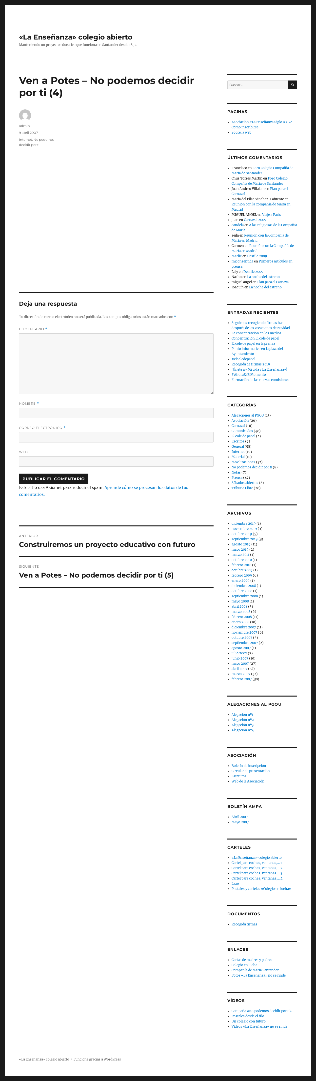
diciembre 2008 (244, 586)
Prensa (237, 478)
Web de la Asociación (248, 781)
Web (23, 452)
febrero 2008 (242, 617)
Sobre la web (241, 132)
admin (24, 126)
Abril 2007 (240, 817)
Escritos (238, 441)
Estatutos (239, 776)
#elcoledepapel (243, 359)
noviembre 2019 (244, 529)
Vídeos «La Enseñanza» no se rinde (259, 1026)
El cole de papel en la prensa (253, 343)
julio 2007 (239, 653)
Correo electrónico (42, 428)
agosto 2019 (241, 544)
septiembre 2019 (245, 539)
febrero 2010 (241, 565)
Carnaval (238, 426)
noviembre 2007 (244, 632)
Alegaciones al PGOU (248, 415)
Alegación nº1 (242, 715)
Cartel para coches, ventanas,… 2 (257, 868)
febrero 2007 (242, 679)
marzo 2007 (241, 674)
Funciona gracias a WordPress (97, 1059)
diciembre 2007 (244, 627)
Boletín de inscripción (249, 766)
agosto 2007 (241, 648)
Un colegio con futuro (249, 1021)
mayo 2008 (240, 601)
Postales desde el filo (248, 1016)
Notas (236, 472)
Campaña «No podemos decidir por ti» (262, 1011)
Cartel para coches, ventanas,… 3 (257, 873)
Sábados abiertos (245, 483)
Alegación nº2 (243, 720)
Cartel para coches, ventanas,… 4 (257, 878)
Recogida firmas (244, 924)
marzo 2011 (240, 555)
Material (238, 457)
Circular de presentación (251, 771)
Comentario (33, 329)
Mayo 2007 (240, 822)
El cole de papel (243, 436)
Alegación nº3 (243, 725)
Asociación (240, 421)
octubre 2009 (242, 570)
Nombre (29, 403)
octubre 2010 (242, 560)
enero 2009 (241, 581)
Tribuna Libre (242, 488)
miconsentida (242, 261)
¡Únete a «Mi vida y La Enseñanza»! (259, 369)
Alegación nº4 (243, 730)
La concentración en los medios (256, 333)
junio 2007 (240, 658)
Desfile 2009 (257, 256)
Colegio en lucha (244, 965)
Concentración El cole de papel (255, 338)
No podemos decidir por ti (252, 467)
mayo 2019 (240, 549)
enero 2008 (240, 622)
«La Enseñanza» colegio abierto (75, 37)
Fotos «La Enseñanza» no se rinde (259, 975)
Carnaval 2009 (255, 220)
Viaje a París (271, 215)
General (238, 446)
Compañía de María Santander (255, 970)
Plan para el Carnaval (273, 282)
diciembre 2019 (244, 523)
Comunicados (242, 431)
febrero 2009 (242, 575)
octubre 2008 (242, 591)
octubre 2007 (242, 638)
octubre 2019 (242, 534)
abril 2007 (239, 669)
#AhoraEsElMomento (249, 375)
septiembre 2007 (245, 643)
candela (238, 225)
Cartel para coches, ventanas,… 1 (257, 863)
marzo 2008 (241, 612)
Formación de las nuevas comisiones (260, 380)
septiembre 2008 (245, 596)
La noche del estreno (263, 277)
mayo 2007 (240, 663)
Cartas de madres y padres (252, 960)
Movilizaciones (243, 462)
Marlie (237, 256)
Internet (25, 139)
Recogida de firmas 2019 (251, 364)
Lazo (235, 883)
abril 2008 (239, 606)
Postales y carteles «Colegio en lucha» (261, 889)
